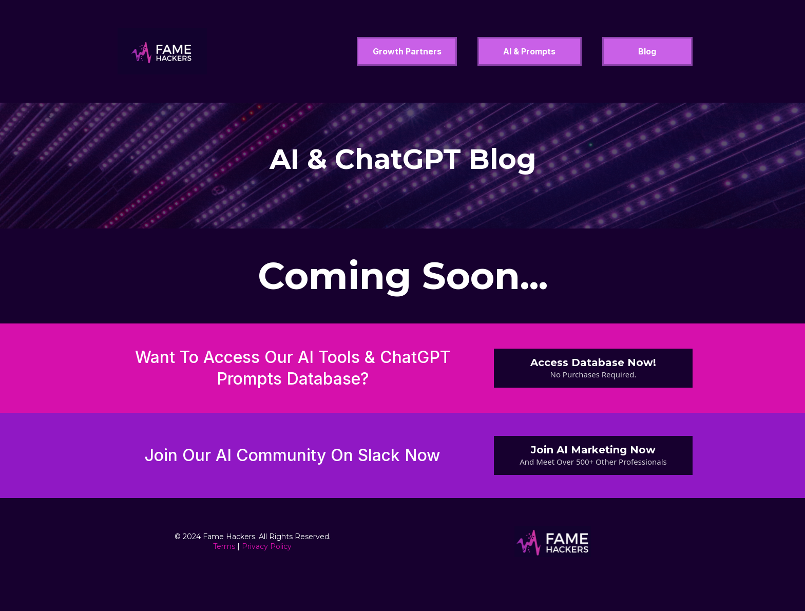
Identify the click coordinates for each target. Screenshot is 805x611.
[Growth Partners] (407, 51)
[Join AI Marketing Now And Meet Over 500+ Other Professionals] (593, 455)
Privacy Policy (267, 546)
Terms (224, 546)
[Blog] (647, 51)
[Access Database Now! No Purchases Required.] (593, 368)
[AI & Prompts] (529, 51)
